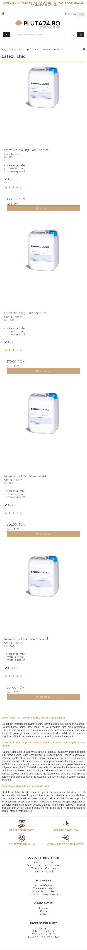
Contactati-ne (43, 862)
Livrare (43, 908)
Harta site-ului (43, 871)
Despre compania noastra (44, 865)
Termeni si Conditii (43, 868)
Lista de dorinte (43, 891)
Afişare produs (43, 208)
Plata (43, 911)
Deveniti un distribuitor (43, 937)
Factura (43, 914)
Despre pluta (43, 928)
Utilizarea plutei (43, 931)
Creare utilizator (43, 888)
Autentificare (43, 885)
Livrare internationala (43, 894)
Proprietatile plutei (43, 934)
